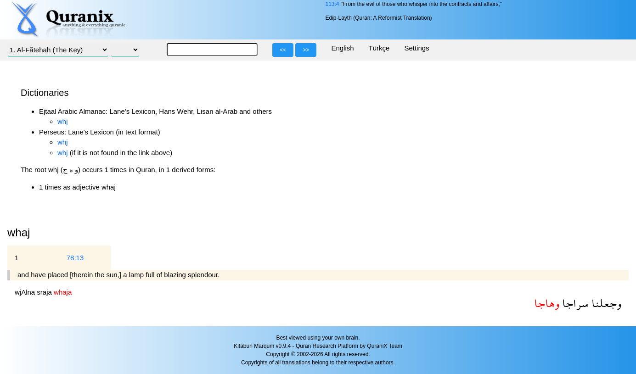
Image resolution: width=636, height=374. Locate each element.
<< (283, 50)
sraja (45, 292)
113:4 (332, 4)
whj (62, 121)
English (342, 48)
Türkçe (379, 48)
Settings (416, 48)
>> (306, 50)
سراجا (574, 303)
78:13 (75, 258)
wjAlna (26, 292)
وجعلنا (605, 303)
